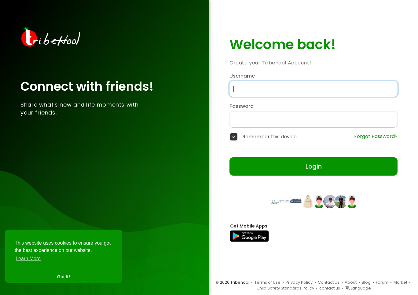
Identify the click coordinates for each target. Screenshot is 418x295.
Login (314, 166)
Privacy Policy (299, 282)
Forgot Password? (376, 136)
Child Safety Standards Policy (285, 288)
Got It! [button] (63, 276)
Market (400, 282)
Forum (382, 282)
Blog (366, 282)
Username (242, 76)
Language (358, 288)
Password (241, 106)
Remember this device (269, 136)
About (351, 282)
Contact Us (328, 282)
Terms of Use (267, 282)
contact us (329, 288)
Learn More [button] (28, 258)
